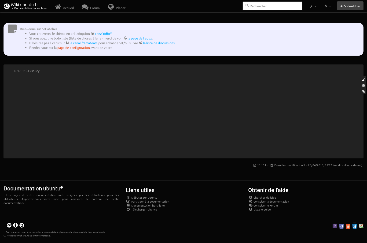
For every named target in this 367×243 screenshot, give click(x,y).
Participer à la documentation (147, 201)
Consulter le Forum (263, 205)
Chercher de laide (262, 197)
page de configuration (73, 47)
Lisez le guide (259, 209)
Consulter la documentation (268, 201)
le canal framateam (84, 43)
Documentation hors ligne (145, 205)
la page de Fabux (140, 38)
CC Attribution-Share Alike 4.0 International (27, 235)
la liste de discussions (159, 43)
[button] (313, 6)
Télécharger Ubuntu (141, 209)
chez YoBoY (103, 33)
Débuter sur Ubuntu (141, 197)
